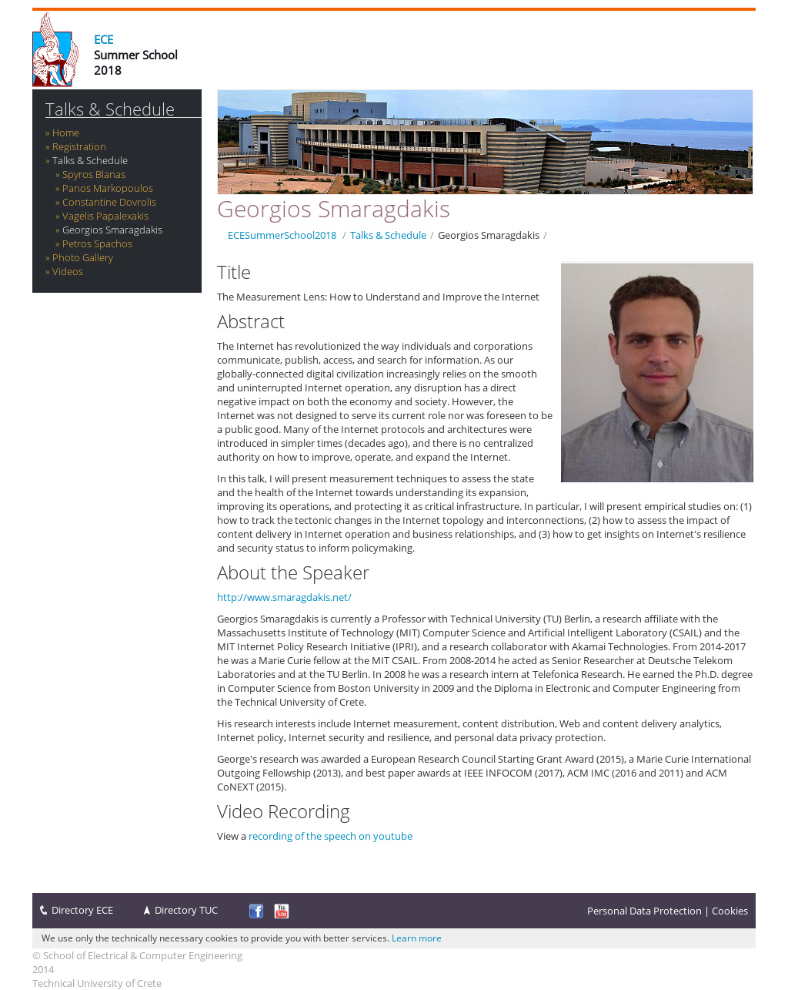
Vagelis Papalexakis (105, 216)
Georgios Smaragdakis (112, 230)
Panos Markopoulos (107, 188)
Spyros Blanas (93, 174)
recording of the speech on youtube (330, 836)
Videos (67, 271)
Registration (79, 146)
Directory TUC (186, 910)
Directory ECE (82, 910)
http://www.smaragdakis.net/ (284, 597)
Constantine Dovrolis (109, 202)
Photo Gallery (82, 257)
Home (65, 132)
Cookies (730, 911)
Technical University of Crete (97, 983)
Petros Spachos (97, 243)
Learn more (417, 938)
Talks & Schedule (110, 109)
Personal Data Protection (644, 911)
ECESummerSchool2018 (282, 235)
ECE (103, 39)
